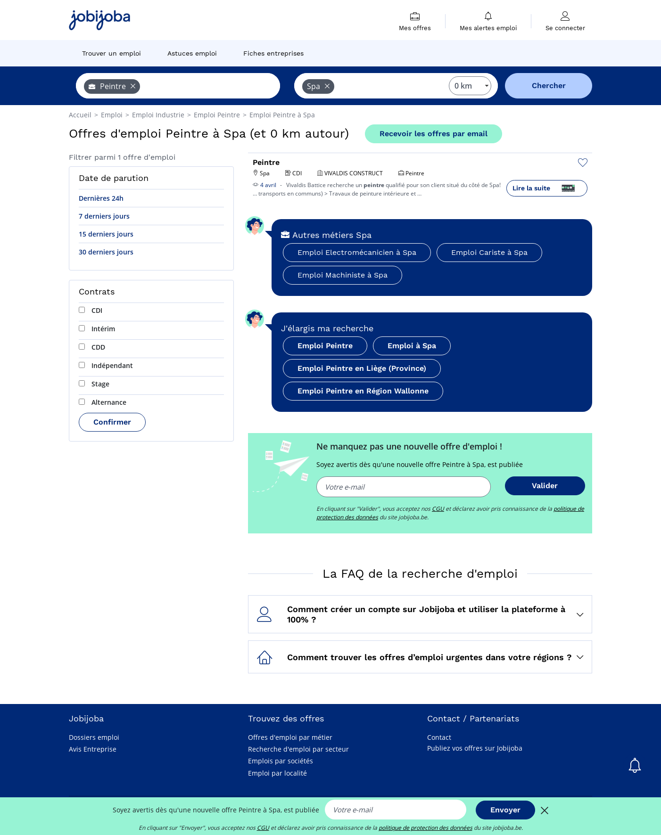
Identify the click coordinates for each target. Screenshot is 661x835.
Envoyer (505, 809)
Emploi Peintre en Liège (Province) (361, 368)
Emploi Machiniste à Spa (342, 274)
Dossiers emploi (94, 737)
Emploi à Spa (412, 345)
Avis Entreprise (92, 749)
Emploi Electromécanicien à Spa (356, 252)
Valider (545, 485)
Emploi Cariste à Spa (489, 252)
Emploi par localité (277, 773)
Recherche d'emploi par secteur (298, 749)
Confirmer (112, 422)
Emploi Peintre (325, 345)
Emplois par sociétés (280, 760)
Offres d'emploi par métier (290, 737)
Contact (439, 737)
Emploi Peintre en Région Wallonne (363, 390)
